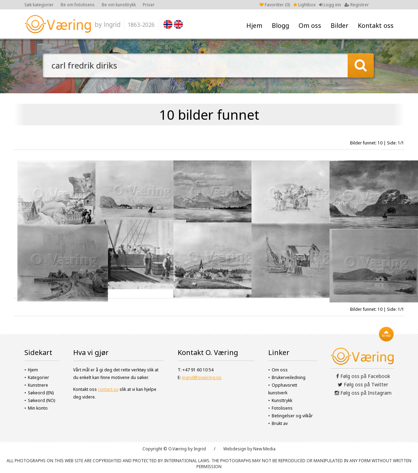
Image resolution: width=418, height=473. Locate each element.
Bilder (339, 25)
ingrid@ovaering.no (202, 377)
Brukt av (280, 423)
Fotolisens (282, 408)
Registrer (357, 5)
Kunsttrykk (282, 400)
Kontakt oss (376, 25)
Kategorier (38, 377)
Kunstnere (38, 385)
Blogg (280, 25)
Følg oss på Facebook (363, 376)
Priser (149, 5)
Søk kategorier (39, 5)
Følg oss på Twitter (363, 384)
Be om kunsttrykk (119, 5)
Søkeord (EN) (41, 393)
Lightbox (304, 5)
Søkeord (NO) (41, 400)
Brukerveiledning (288, 377)
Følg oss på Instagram (363, 392)
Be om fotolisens (78, 5)
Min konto (38, 408)
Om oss (310, 25)
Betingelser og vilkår (292, 416)
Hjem (254, 25)
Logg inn (330, 5)
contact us (108, 389)
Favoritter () (275, 5)
